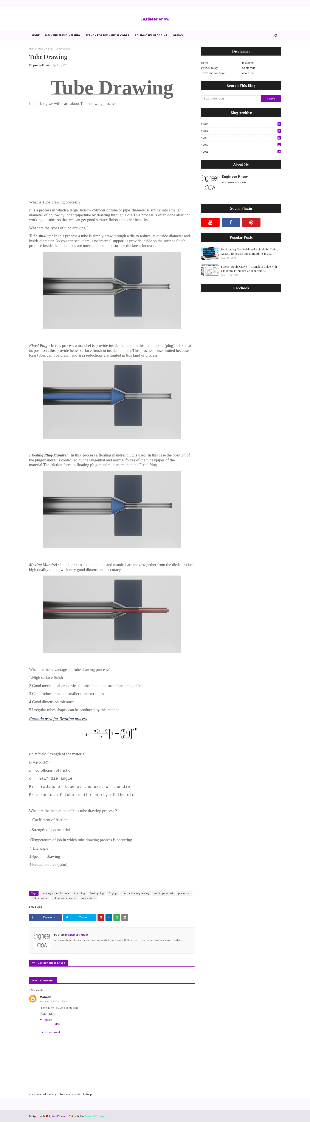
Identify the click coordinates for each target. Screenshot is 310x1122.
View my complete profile (234, 182)
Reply (43, 1014)
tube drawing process (64, 898)
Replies (47, 1020)
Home (32, 48)
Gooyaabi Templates (95, 1116)
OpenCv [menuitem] (178, 35)
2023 (242, 138)
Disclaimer (248, 63)
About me (248, 73)
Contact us (248, 68)
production (184, 893)
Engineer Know (155, 19)
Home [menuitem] (36, 35)
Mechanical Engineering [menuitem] (62, 35)
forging (112, 893)
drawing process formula (55, 893)
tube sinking (45, 48)
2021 (242, 152)
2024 (242, 131)
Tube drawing (39, 898)
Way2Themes (59, 1116)
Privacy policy (209, 68)
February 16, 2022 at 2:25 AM (53, 1001)
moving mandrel (163, 893)
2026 (242, 124)
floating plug (97, 893)
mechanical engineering (135, 893)
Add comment (51, 1032)
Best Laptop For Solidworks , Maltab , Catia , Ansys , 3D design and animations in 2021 (249, 251)
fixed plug (79, 893)
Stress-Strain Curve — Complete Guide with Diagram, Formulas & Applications (249, 269)
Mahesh (45, 997)
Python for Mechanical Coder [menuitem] (107, 35)
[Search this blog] (231, 98)
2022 (242, 145)
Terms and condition (213, 73)
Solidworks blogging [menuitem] (151, 35)
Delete (51, 1014)
